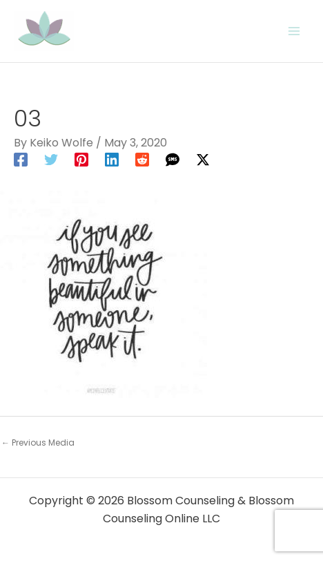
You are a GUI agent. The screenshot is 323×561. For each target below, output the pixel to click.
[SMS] (172, 159)
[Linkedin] (112, 159)
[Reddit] (142, 159)
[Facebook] (21, 159)
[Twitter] (51, 159)
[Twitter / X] (203, 159)
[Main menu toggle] (294, 31)
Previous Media (38, 442)
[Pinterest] (81, 159)
